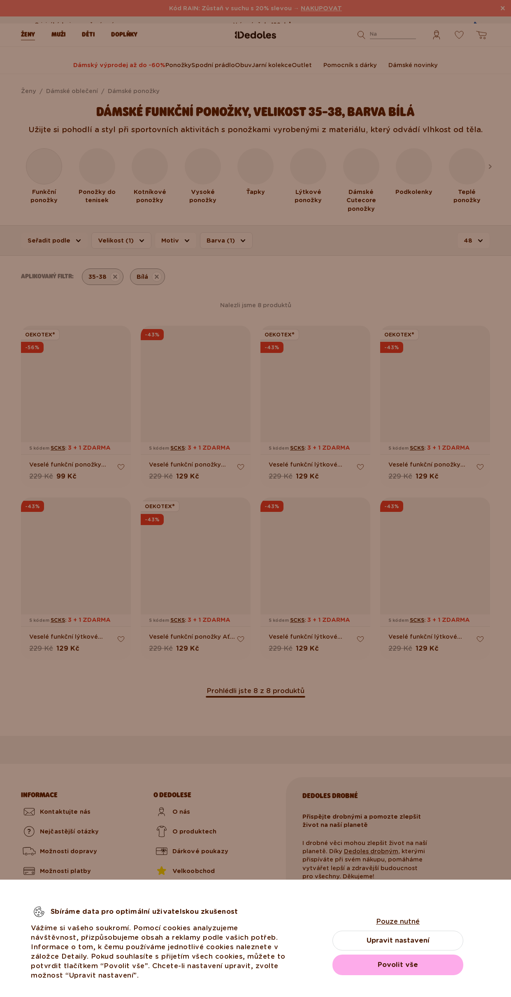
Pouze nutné (398, 921)
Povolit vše (398, 965)
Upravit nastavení (398, 940)
